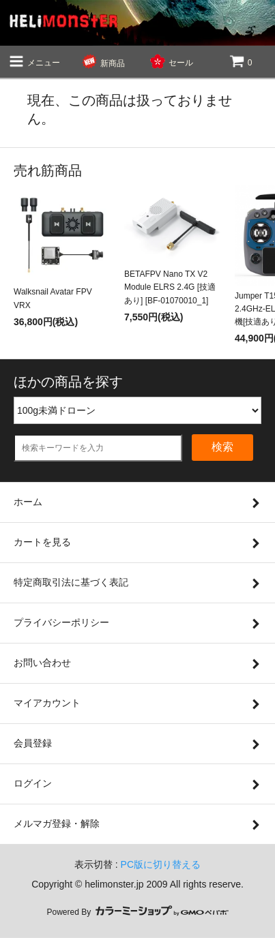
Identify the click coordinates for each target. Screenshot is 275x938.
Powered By (137, 912)
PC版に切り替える (161, 864)
